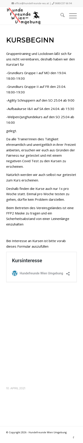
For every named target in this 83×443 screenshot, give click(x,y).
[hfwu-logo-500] (34, 16)
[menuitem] (60, 16)
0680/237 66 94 (63, 3)
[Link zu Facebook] (73, 437)
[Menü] (71, 16)
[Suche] (60, 16)
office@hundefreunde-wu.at (32, 3)
